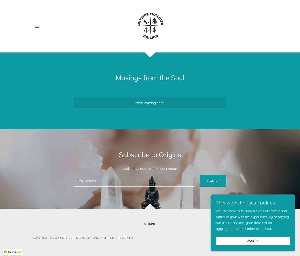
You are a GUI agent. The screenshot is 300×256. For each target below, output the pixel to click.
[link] (150, 26)
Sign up (213, 181)
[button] (37, 26)
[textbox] (134, 181)
